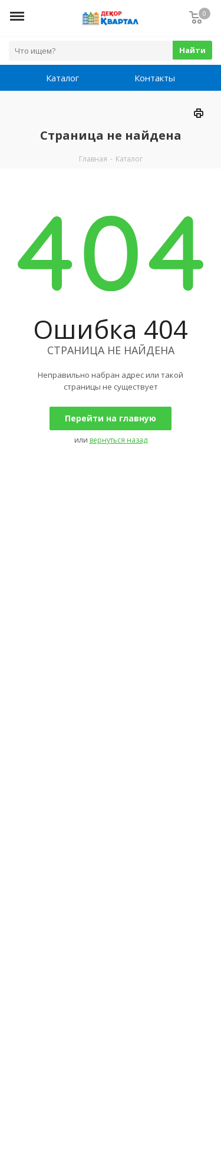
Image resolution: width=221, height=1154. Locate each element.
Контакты (154, 78)
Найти (192, 50)
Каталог (62, 78)
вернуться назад (118, 440)
